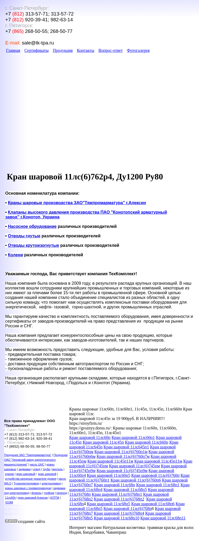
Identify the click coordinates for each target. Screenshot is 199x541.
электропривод (51, 483)
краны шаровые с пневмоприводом (28, 488)
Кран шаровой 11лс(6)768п (128, 508)
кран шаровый (25, 473)
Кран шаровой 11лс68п (114, 485)
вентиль (57, 469)
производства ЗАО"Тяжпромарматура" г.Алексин (77, 203)
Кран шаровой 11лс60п (89, 437)
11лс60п (10, 497)
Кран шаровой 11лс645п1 (126, 447)
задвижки (24, 469)
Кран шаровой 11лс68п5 (125, 489)
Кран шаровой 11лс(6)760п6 (135, 480)
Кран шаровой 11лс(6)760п (155, 475)
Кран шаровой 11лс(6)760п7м (123, 456)
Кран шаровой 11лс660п (146, 442)
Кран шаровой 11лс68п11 (163, 518)
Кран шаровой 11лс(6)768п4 (119, 513)
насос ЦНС (37, 464)
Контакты (85, 50)
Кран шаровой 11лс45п (103, 442)
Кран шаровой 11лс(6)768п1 (117, 494)
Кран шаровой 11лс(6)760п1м (120, 451)
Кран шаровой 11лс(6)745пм (134, 466)
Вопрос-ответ (110, 50)
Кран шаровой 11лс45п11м (158, 461)
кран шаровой (47, 473)
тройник (49, 492)
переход (62, 492)
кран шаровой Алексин (33, 497)
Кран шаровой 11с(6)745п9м (121, 470)
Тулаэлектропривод (26, 483)
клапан (9, 473)
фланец (36, 492)
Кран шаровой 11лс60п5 (108, 475)
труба (46, 469)
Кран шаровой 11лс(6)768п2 (119, 499)
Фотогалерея (138, 50)
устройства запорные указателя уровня (30, 478)
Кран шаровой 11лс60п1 (133, 437)
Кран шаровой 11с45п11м (110, 461)
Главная (13, 50)
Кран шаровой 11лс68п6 (153, 504)
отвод (36, 469)
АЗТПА (54, 497)
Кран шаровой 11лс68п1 (158, 485)
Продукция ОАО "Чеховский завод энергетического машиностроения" (36, 459)
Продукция (63, 50)
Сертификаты (36, 50)
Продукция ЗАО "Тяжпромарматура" (27, 455)
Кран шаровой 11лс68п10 (116, 518)
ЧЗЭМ (9, 502)
